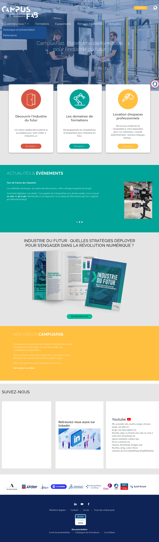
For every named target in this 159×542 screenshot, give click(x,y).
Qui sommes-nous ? (15, 23)
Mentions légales (57, 510)
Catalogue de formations (87, 532)
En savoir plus (79, 316)
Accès (86, 510)
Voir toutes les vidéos (24, 368)
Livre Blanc (109, 532)
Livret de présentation (59, 532)
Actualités (115, 23)
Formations (42, 23)
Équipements (63, 23)
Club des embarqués (104, 510)
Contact (140, 8)
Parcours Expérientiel (90, 23)
